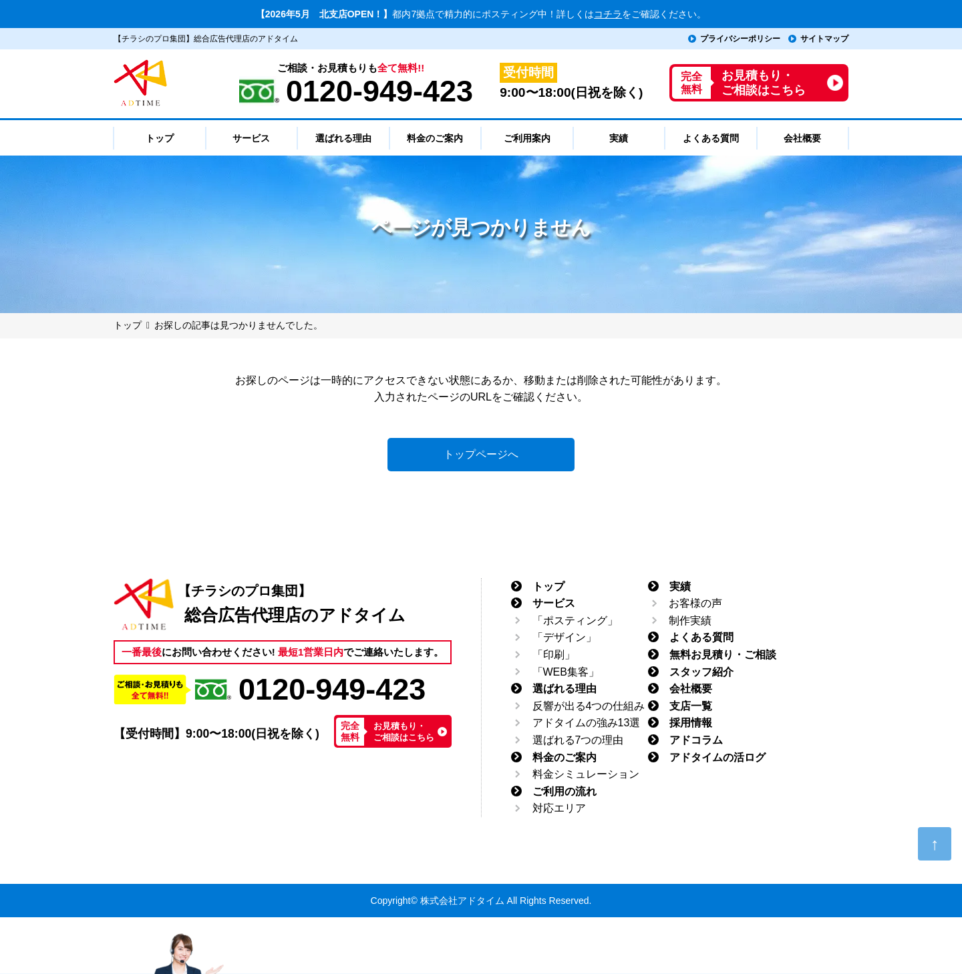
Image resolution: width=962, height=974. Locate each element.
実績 (680, 586)
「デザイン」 (564, 637)
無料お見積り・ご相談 (722, 654)
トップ (548, 586)
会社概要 (690, 688)
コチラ (608, 14)
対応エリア (559, 808)
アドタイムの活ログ (717, 757)
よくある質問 (701, 637)
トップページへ (481, 454)
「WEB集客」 (565, 672)
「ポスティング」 (575, 620)
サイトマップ (824, 39)
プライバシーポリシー (740, 39)
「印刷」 (553, 654)
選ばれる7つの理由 (578, 740)
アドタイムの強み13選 (586, 722)
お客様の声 (695, 603)
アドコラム (696, 740)
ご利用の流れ (564, 791)
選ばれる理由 (564, 688)
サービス (553, 603)
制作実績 (690, 620)
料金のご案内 (564, 757)
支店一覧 (690, 706)
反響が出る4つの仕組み (588, 706)
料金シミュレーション (585, 774)
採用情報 (690, 722)
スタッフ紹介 (701, 672)
